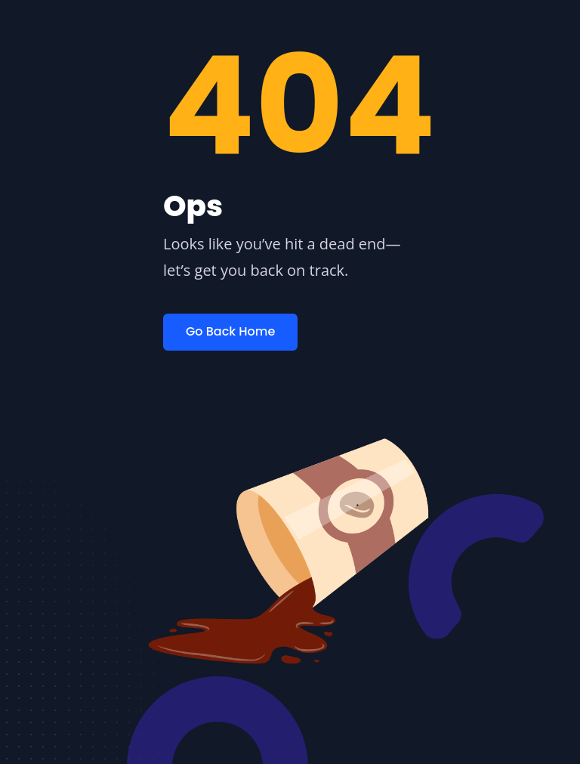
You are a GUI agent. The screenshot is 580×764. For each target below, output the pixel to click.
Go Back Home (230, 331)
